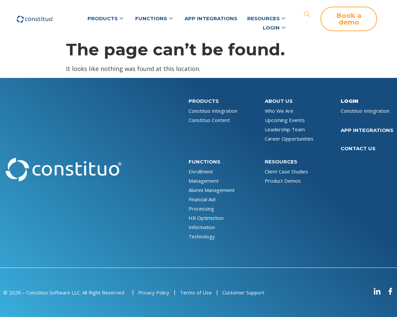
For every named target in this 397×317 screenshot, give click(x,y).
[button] (348, 19)
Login (274, 27)
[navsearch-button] (307, 15)
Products (105, 18)
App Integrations (211, 18)
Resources (266, 18)
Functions (154, 18)
